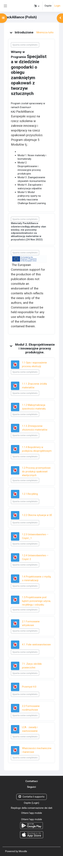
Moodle (23, 851)
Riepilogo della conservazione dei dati (31, 807)
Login (57, 5)
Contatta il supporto (31, 796)
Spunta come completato (25, 45)
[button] (37, 6)
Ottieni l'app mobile (31, 812)
